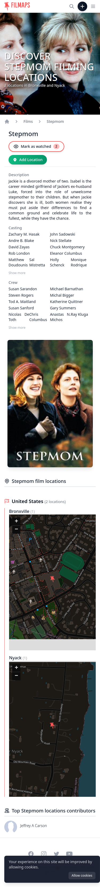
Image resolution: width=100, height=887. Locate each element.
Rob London (19, 253)
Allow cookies (82, 875)
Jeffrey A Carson (33, 825)
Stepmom (55, 121)
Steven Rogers (21, 295)
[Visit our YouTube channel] (69, 854)
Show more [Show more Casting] (17, 273)
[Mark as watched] (36, 146)
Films (28, 121)
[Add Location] (28, 160)
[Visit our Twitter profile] (56, 854)
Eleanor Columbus (66, 253)
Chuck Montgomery (67, 246)
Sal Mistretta (37, 262)
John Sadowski (62, 234)
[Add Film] (82, 6)
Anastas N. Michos (60, 317)
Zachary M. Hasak (24, 234)
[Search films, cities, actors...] (72, 6)
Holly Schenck (57, 262)
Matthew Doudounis (18, 262)
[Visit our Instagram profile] (44, 854)
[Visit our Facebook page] (31, 854)
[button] (52, 579)
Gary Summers (63, 307)
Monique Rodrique (79, 262)
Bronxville (19, 511)
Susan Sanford (21, 307)
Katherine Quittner (66, 301)
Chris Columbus (38, 317)
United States (28, 501)
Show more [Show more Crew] (17, 328)
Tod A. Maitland (22, 301)
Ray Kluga (79, 314)
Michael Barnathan (66, 288)
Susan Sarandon (23, 288)
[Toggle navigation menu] (93, 6)
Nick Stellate (61, 240)
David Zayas (19, 246)
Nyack (16, 658)
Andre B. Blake (21, 240)
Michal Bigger (62, 295)
